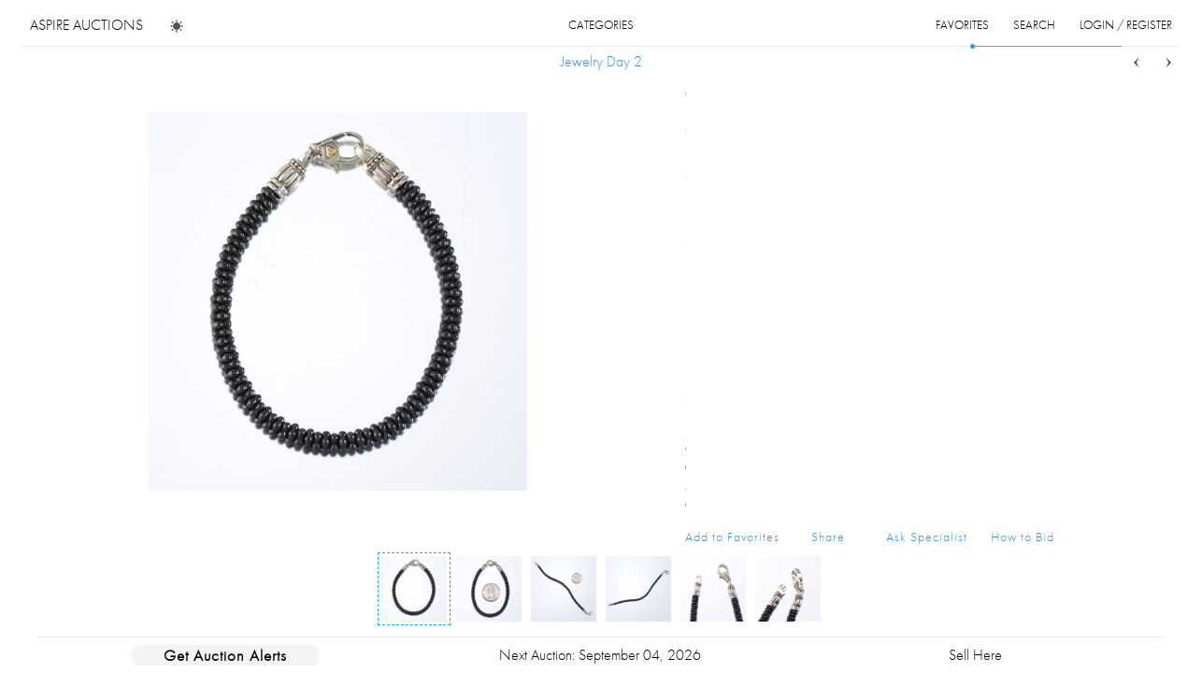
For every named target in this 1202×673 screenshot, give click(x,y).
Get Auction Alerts (225, 655)
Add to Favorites (732, 536)
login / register (1126, 25)
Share (828, 536)
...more (1040, 200)
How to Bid (1022, 536)
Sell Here (975, 655)
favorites (962, 25)
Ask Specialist (926, 536)
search (1034, 25)
